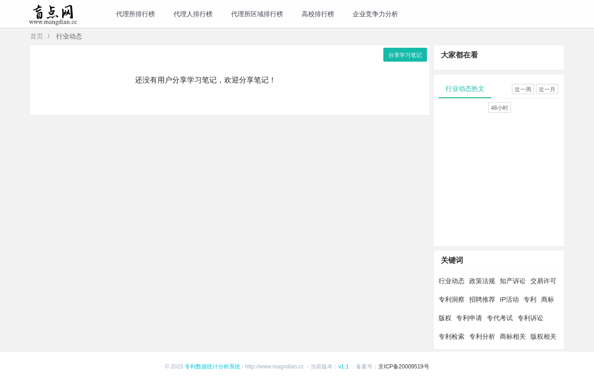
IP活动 (509, 299)
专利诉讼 (530, 318)
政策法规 (482, 281)
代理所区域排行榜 (257, 14)
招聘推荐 (482, 299)
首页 (36, 36)
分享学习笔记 (405, 55)
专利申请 (469, 318)
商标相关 (513, 336)
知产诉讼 (513, 281)
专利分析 (482, 336)
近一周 (523, 89)
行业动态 (452, 281)
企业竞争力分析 (375, 14)
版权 (445, 318)
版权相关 (543, 336)
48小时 (499, 108)
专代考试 (500, 318)
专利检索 (452, 336)
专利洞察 (452, 299)
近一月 (547, 89)
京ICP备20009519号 (403, 366)
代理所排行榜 (135, 14)
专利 (529, 299)
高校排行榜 (318, 14)
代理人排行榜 (193, 14)
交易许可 (543, 281)
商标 (547, 299)
